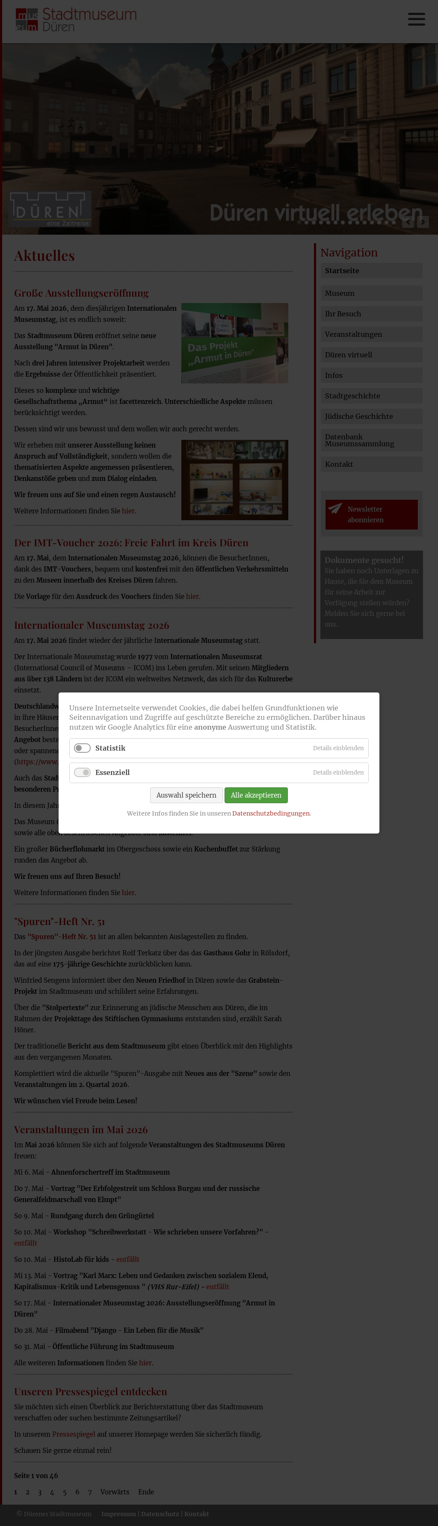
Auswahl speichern (186, 795)
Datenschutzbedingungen (271, 813)
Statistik (110, 748)
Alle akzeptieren (256, 795)
